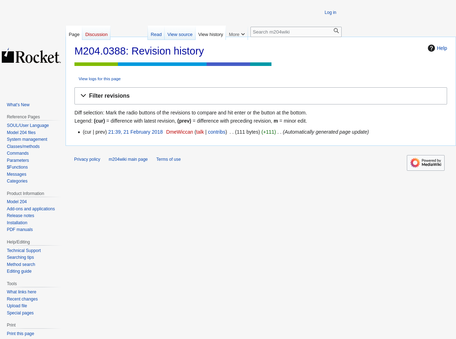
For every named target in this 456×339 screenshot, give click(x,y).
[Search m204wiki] (296, 32)
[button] (261, 96)
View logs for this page (100, 78)
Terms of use (168, 159)
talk (200, 132)
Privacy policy (87, 159)
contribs (217, 132)
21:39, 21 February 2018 (135, 132)
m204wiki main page (128, 159)
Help (436, 48)
